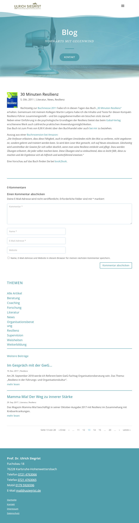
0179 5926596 (24, 485)
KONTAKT (69, 57)
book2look (61, 161)
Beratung (13, 298)
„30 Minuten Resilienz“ (109, 108)
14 (94, 429)
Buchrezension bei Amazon (42, 134)
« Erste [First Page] (62, 429)
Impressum (12, 509)
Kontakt (11, 504)
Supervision (15, 335)
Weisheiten (14, 340)
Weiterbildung (17, 344)
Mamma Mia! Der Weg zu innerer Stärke (40, 396)
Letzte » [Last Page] (127, 429)
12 (84, 429)
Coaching (13, 303)
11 (78, 429)
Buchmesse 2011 (47, 108)
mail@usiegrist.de (28, 490)
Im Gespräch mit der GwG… (29, 365)
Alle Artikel (14, 293)
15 (100, 429)
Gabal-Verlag (113, 120)
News (50, 99)
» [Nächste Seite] (119, 429)
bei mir (93, 128)
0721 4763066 (27, 474)
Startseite (12, 500)
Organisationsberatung (20, 324)
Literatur (41, 99)
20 (110, 429)
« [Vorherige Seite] (68, 429)
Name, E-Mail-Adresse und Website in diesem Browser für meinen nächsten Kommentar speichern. (60, 258)
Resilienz (60, 99)
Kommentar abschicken (115, 265)
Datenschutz (13, 513)
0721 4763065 (27, 480)
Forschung (14, 308)
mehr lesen (13, 384)
